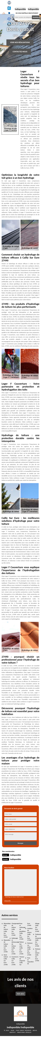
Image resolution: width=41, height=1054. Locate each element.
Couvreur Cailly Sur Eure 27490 (14, 961)
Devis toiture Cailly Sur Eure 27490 (6, 960)
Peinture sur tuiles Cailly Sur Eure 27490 (29, 949)
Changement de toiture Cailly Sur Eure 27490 (14, 929)
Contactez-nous (20, 51)
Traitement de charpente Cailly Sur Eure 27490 (37, 940)
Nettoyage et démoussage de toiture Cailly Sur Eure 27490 (14, 946)
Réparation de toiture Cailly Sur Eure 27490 (6, 946)
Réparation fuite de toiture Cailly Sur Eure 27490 (6, 930)
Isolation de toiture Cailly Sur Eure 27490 (29, 934)
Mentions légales (24, 1032)
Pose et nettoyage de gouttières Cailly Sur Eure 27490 (21, 931)
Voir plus (20, 993)
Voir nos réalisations (20, 42)
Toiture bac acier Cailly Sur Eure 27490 (21, 948)
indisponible (20, 9)
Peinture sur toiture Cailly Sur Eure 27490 (37, 955)
